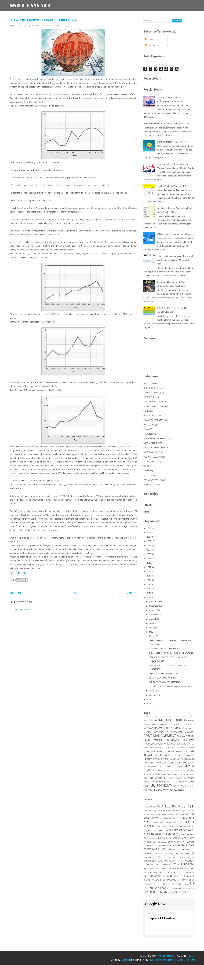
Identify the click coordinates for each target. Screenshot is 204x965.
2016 (149, 571)
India (145, 429)
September (154, 614)
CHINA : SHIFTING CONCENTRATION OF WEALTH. (171, 653)
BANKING (190, 720)
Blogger (191, 956)
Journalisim (148, 434)
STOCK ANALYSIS (151, 461)
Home (74, 593)
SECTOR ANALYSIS (152, 457)
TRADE (146, 471)
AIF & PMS (148, 720)
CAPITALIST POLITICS (167, 818)
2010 (149, 597)
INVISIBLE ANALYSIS (30, 5)
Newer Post (15, 593)
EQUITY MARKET (152, 740)
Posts (149, 39)
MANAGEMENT (188, 763)
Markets (178, 767)
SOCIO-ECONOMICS (177, 778)
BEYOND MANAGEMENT (183, 724)
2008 (149, 703)
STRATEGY (158, 782)
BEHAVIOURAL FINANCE (155, 724)
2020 (149, 554)
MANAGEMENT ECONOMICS (156, 438)
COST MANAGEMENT (153, 401)
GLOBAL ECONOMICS (168, 842)
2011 (149, 593)
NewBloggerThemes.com (160, 960)
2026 (149, 528)
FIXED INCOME (176, 744)
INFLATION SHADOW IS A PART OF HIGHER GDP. (43, 20)
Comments (151, 45)
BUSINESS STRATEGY (153, 388)
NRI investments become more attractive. (175, 234)
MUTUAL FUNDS (151, 443)
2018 (149, 563)
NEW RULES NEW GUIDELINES (181, 868)
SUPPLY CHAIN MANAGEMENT (176, 782)
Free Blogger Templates (184, 960)
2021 (149, 550)
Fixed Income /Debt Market (157, 838)
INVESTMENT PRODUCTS (154, 763)
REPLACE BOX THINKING (183, 774)
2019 (149, 558)
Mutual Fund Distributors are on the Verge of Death (166, 123)
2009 (149, 699)
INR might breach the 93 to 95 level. (173, 142)
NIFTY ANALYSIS (150, 452)
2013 (149, 584)
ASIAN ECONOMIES (152, 383)
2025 (149, 532)
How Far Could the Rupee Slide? (171, 186)
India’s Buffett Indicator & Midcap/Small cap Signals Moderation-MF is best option (175, 260)
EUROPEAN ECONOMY (153, 406)
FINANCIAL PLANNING (156, 743)
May (151, 632)
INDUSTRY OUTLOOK (152, 759)
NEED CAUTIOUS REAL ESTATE (163, 673)
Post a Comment (22, 609)
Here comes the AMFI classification (173, 164)
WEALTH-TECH (188, 888)
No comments (55, 25)
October (153, 610)
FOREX (146, 411)
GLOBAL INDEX (182, 751)
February (153, 691)
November (154, 606)
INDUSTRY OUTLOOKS (173, 759)
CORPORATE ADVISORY (182, 732)
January (153, 695)
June (151, 627)
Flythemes (125, 960)
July (151, 623)
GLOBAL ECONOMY (152, 415)
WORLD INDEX (150, 484)
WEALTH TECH (179, 786)
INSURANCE (149, 425)
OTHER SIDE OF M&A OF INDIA (163, 678)
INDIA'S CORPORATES (153, 420)
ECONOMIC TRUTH (185, 736)
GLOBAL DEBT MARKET (174, 748)
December (154, 601)
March (152, 636)
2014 (149, 580)
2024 (149, 537)
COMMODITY (149, 397)
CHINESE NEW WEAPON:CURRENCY (165, 682)
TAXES (146, 466)
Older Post (131, 593)
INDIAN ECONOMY (184, 755)
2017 (149, 567)
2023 (149, 541)
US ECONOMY (149, 475)
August (152, 619)
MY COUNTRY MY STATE (154, 448)
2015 (149, 576)
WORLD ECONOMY (152, 480)
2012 (149, 588)
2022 (149, 545)
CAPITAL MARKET (151, 392)
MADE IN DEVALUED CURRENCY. (163, 648)
